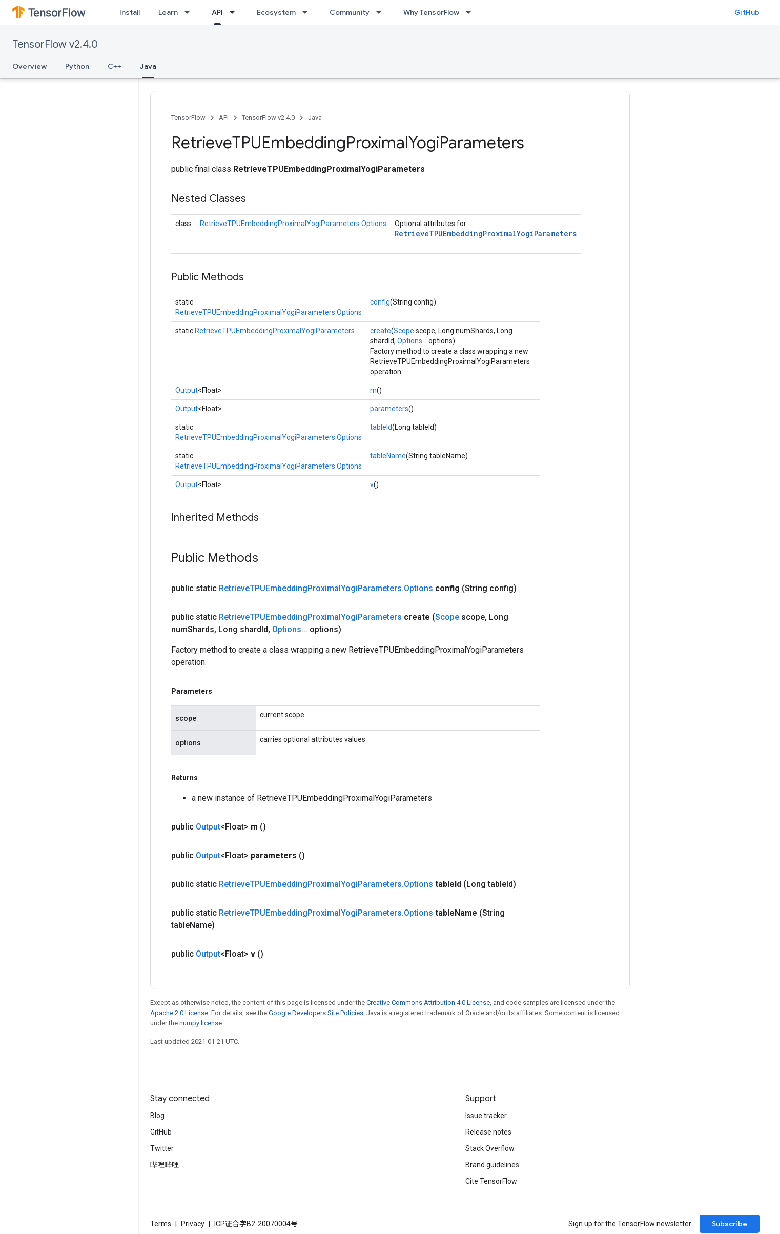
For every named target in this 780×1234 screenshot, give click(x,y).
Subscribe (729, 1223)
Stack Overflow (490, 1148)
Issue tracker (486, 1115)
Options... (412, 341)
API (224, 118)
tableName (388, 456)
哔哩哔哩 (164, 1165)
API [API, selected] (217, 12)
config (380, 302)
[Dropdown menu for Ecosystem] (308, 12)
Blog (157, 1115)
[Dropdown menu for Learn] (190, 12)
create (380, 331)
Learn (168, 12)
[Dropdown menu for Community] (382, 12)
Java (315, 118)
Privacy (192, 1224)
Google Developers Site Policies (316, 1013)
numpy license (200, 1023)
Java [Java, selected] (148, 66)
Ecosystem (276, 12)
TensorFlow (188, 118)
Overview (29, 66)
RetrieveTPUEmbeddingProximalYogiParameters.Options (293, 223)
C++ (114, 66)
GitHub (747, 12)
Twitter (162, 1148)
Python (77, 66)
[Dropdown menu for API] (235, 12)
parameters (389, 408)
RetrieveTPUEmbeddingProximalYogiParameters (486, 233)
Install (129, 12)
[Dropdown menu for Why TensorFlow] (471, 12)
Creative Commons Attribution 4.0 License (428, 1002)
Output (186, 390)
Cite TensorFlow (491, 1181)
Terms (160, 1224)
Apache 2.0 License (179, 1013)
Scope (404, 331)
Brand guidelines (492, 1165)
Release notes (488, 1132)
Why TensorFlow (431, 12)
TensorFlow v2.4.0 (55, 44)
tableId (381, 427)
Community (350, 12)
